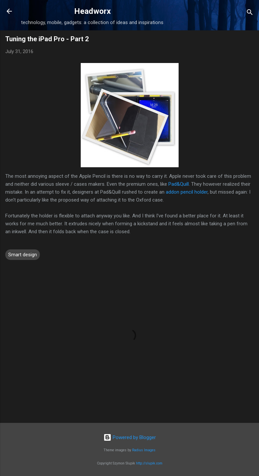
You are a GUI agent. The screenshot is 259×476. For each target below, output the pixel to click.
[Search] (250, 13)
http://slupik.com (149, 463)
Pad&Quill (178, 184)
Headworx (92, 11)
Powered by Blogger (129, 437)
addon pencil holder (187, 192)
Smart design (22, 255)
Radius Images (144, 450)
